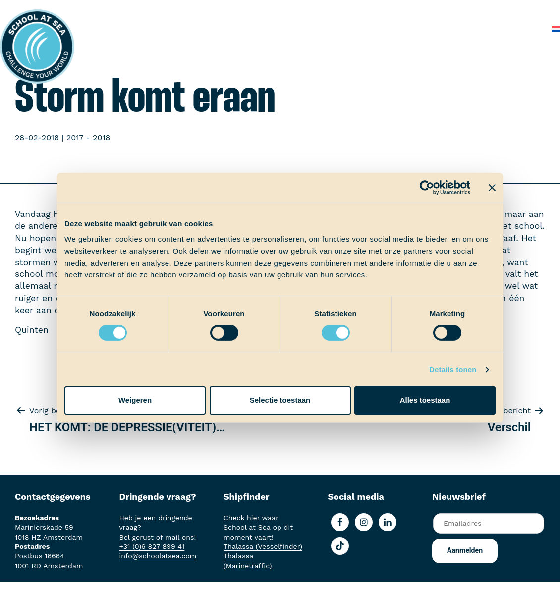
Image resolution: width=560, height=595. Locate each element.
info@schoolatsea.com (158, 556)
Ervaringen (232, 9)
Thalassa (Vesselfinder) (263, 546)
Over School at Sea (392, 9)
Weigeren (135, 400)
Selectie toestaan (280, 400)
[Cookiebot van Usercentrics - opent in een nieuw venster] (427, 187)
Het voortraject (119, 9)
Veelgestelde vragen (479, 9)
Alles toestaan (425, 400)
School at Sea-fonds (304, 9)
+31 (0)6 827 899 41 (152, 546)
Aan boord (180, 9)
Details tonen (452, 369)
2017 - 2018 (88, 137)
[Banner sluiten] (492, 187)
